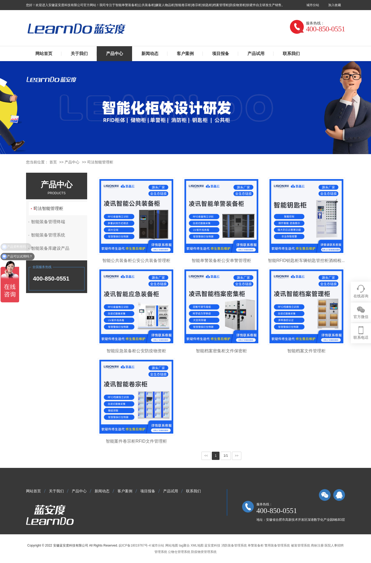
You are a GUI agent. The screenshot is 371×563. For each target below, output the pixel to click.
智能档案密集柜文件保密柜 (221, 351)
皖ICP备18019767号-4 (135, 545)
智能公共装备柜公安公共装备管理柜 (136, 260)
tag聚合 (184, 545)
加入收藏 (334, 5)
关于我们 (79, 53)
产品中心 (114, 53)
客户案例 (185, 53)
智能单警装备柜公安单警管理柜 (221, 260)
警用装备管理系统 (277, 545)
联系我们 (291, 53)
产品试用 (255, 53)
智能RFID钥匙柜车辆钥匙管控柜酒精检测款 (309, 260)
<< (206, 456)
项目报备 (220, 53)
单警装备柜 (256, 545)
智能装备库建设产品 (54, 248)
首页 (53, 162)
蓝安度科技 (212, 545)
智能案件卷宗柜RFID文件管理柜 (136, 441)
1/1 (226, 456)
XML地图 (197, 545)
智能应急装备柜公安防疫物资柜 (136, 351)
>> (237, 456)
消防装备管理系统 (234, 545)
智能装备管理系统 (52, 235)
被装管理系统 (300, 545)
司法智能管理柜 (100, 162)
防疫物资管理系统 (204, 552)
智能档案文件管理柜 (306, 351)
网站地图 (171, 545)
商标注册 (317, 545)
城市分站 (312, 5)
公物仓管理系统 (179, 552)
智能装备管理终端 (52, 221)
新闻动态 (149, 53)
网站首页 (43, 53)
